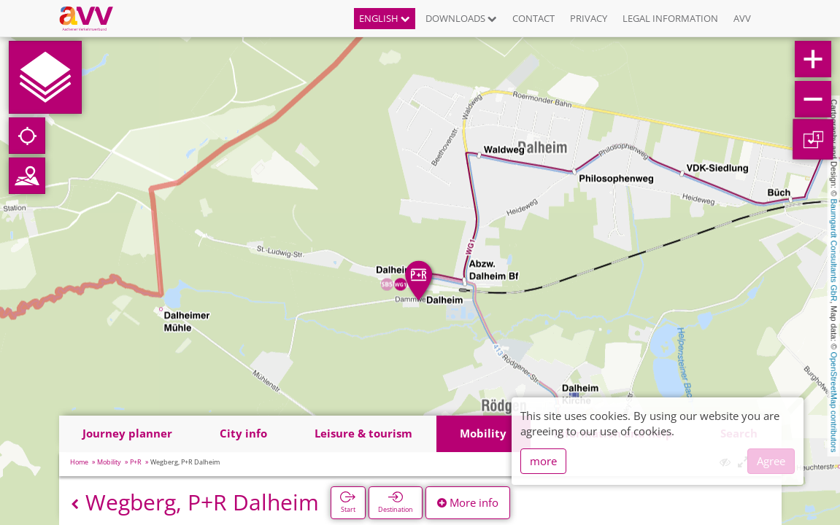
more (543, 461)
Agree (771, 461)
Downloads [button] (461, 18)
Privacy (588, 18)
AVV (742, 18)
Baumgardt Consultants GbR (834, 250)
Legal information (670, 18)
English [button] (384, 18)
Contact (533, 18)
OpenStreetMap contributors (834, 401)
